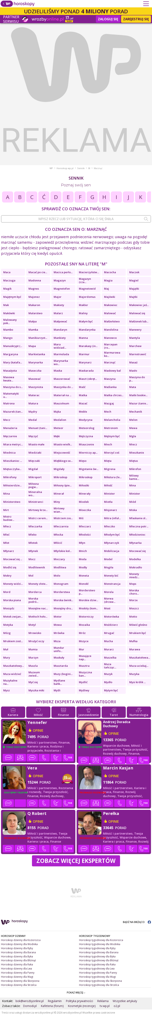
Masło (133, 370)
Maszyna (110, 379)
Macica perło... (63, 272)
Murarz (109, 649)
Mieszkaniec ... (12, 461)
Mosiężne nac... (38, 608)
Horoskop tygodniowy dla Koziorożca (101, 940)
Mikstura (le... (112, 477)
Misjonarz (110, 510)
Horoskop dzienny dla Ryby (17, 948)
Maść (82, 387)
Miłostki (84, 485)
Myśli (57, 690)
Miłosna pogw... (33, 485)
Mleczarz (85, 526)
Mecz (6, 420)
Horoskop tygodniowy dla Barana (98, 952)
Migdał (33, 469)
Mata (132, 387)
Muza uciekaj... (138, 666)
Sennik (81, 168)
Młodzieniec (137, 534)
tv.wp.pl (105, 1006)
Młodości (85, 534)
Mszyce (83, 641)
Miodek (84, 502)
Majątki (134, 288)
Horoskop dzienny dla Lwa (16, 968)
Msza (57, 641)
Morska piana (12, 600)
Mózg (7, 633)
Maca (6, 272)
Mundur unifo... (59, 649)
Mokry (7, 575)
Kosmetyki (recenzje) (82, 1006)
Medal (32, 420)
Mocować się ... (12, 559)
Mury (6, 657)
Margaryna (10, 354)
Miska (133, 510)
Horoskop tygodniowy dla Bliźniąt (98, 960)
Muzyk (108, 674)
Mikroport (35, 477)
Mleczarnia (61, 526)
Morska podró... (33, 600)
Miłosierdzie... (12, 485)
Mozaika (84, 625)
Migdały (59, 469)
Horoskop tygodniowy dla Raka (97, 964)
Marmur (84, 354)
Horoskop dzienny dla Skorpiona (20, 981)
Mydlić (83, 682)
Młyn (82, 543)
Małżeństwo (112, 321)
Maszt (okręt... (88, 379)
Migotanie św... (88, 469)
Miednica (9, 452)
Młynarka (135, 543)
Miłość (108, 485)
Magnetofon (62, 288)
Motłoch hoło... (37, 616)
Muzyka (134, 674)
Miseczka (85, 510)
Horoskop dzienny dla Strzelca (18, 985)
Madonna (34, 280)
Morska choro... (134, 591)
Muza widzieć (12, 674)
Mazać (83, 403)
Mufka (133, 641)
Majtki (133, 297)
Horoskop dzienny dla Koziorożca (21, 940)
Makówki (9, 313)
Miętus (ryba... (12, 469)
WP (51, 168)
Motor (58, 616)
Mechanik (135, 411)
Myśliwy (84, 690)
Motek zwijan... (13, 616)
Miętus (133, 461)
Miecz (133, 444)
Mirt (6, 510)
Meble (83, 411)
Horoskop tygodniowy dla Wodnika (99, 944)
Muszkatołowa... (139, 657)
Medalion (60, 420)
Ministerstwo (11, 502)
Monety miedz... (134, 575)
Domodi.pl (30, 1006)
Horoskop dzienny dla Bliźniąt (18, 960)
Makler (83, 305)
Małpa (32, 321)
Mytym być (111, 690)
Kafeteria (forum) (52, 1006)
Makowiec (110, 305)
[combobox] (76, 219)
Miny (57, 502)
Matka (83, 395)
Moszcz (134, 608)
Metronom (111, 428)
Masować (34, 379)
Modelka (135, 559)
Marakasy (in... (88, 346)
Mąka (57, 411)
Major (57, 297)
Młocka (58, 534)
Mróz (82, 633)
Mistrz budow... (8, 518)
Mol (30, 575)
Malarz (58, 313)
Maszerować (62, 379)
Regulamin (55, 1001)
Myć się (33, 682)
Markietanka (36, 354)
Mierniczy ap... (88, 452)
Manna (83, 338)
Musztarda (61, 666)
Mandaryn (60, 329)
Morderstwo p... (87, 591)
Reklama (103, 1001)
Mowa (58, 625)
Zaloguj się (108, 19)
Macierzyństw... (89, 272)
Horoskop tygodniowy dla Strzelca (99, 985)
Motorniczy (86, 616)
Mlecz (7, 526)
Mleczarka (35, 526)
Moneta (84, 575)
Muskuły (59, 657)
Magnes (33, 288)
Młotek (32, 543)
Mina (132, 485)
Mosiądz (8, 608)
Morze (133, 600)
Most (107, 608)
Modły (83, 567)
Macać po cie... (37, 272)
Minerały (85, 493)
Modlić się (9, 567)
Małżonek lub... (138, 321)
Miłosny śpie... (62, 485)
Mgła (132, 436)
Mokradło (135, 567)
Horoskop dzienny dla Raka (17, 964)
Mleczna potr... (138, 526)
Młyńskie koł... (62, 551)
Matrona (9, 403)
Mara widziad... (60, 345)
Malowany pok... (10, 321)
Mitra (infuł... (112, 518)
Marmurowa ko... (112, 354)
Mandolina (111, 329)
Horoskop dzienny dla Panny (17, 972)
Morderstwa (62, 592)
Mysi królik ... (137, 682)
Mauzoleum (61, 403)
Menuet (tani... (37, 428)
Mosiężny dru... (63, 608)
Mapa (32, 346)
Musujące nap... (85, 657)
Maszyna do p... (137, 378)
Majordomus (87, 297)
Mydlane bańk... (59, 682)
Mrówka (59, 633)
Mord (6, 592)
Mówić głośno (138, 625)
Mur (81, 649)
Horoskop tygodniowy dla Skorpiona (100, 981)
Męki (57, 436)
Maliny (83, 313)
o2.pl (117, 1006)
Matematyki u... (11, 395)
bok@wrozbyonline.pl (30, 1001)
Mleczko (109, 526)
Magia (108, 280)
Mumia (32, 649)
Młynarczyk (111, 543)
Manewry (135, 329)
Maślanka (110, 387)
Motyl (32, 625)
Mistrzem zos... (63, 518)
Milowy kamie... (134, 477)
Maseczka (34, 370)
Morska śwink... (63, 600)
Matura (33, 403)
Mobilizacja (111, 551)
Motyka (8, 625)
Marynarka (35, 362)
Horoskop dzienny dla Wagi (17, 976)
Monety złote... (37, 584)
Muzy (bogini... (63, 674)
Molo (57, 575)
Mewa (133, 428)
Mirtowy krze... (38, 510)
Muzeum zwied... (34, 673)
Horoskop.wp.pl (65, 168)
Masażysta (10, 370)
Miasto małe (36, 444)
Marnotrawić (137, 354)
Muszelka (110, 657)
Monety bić (111, 575)
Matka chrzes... (113, 395)
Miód (132, 502)
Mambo (8, 329)
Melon (133, 420)
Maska (58, 370)
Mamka (33, 329)
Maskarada (86, 370)
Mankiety (60, 338)
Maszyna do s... (13, 387)
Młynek (33, 551)
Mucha (108, 641)
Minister (109, 493)
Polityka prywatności (79, 1001)
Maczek (134, 272)
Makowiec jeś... (139, 305)
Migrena (109, 469)
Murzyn (33, 657)
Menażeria (10, 428)
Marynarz (85, 362)
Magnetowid (87, 288)
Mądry (32, 411)
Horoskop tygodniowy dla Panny (98, 972)
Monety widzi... (13, 584)
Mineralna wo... (35, 493)
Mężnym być (112, 436)
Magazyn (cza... (85, 280)
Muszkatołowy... (13, 666)
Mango (7, 338)
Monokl (83, 584)
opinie (38, 730)
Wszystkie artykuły (125, 1001)
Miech (108, 444)
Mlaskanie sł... (138, 518)
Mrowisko (34, 633)
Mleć (6, 534)
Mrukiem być (137, 633)
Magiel (133, 280)
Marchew (135, 346)
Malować (110, 313)
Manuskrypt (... (12, 346)
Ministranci (35, 502)
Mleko (32, 534)
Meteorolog (86, 428)
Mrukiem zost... (13, 641)
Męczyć (33, 436)
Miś (81, 518)
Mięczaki (34, 461)
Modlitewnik (36, 567)
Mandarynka (87, 329)
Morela (108, 592)
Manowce (110, 338)
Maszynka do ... (63, 387)
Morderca (35, 592)
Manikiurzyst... (37, 338)
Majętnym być (12, 297)
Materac (34, 395)
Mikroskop (60, 477)
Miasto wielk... (63, 444)
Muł (5, 649)
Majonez (34, 297)
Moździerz (111, 625)
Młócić (58, 543)
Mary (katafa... (12, 362)
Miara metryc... (13, 444)
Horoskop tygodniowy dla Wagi (97, 976)
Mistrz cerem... (38, 518)
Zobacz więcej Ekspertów (76, 861)
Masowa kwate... (8, 378)
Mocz (31, 559)
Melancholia (112, 420)
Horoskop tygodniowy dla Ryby (97, 948)
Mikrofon (135, 469)
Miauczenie (86, 444)
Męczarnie (10, 436)
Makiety (59, 305)
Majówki (109, 297)
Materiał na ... (62, 395)
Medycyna (85, 420)
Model (108, 559)
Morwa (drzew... (109, 600)
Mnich (83, 551)
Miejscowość (62, 452)
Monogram (61, 584)
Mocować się (137, 551)
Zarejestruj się (136, 19)
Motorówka (111, 616)
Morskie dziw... (88, 600)
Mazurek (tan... (13, 411)
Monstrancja (112, 584)
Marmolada (61, 354)
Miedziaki (34, 452)
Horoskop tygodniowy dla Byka (97, 956)
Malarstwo (35, 313)
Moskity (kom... (88, 608)
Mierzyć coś (111, 452)
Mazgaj (109, 403)
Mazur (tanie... (138, 403)
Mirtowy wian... (59, 509)
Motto (133, 616)
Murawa (134, 649)
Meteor (58, 428)
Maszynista (35, 387)
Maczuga (9, 280)
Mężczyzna (86, 436)
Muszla (33, 666)
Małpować (60, 321)
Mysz (6, 690)
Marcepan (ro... (110, 345)
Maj (106, 288)
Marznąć (109, 362)
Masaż (133, 362)
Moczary (59, 559)
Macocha (110, 272)
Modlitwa (60, 567)
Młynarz (8, 551)
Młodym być (112, 534)
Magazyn (60, 280)
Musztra (84, 666)
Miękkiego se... (63, 461)
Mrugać (109, 633)
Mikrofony (10, 477)
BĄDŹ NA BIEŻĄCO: (137, 922)
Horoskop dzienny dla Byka (17, 956)
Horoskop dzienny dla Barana (18, 952)
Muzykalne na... (10, 682)
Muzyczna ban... (85, 673)
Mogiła (108, 567)
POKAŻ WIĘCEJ (76, 992)
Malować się (137, 313)
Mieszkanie (136, 452)
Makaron (34, 305)
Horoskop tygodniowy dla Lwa (97, 968)
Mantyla (134, 338)
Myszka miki (36, 690)
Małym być (86, 321)
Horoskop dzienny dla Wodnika (19, 944)
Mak (6, 305)
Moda (82, 559)
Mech (107, 411)
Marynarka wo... (61, 362)
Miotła (108, 502)
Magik (7, 288)
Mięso (82, 461)
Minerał (59, 493)
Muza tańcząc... (110, 665)
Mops (132, 584)
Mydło (108, 682)
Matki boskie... (138, 395)
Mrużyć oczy (36, 641)
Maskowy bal (112, 370)
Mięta (107, 461)
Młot (6, 543)
